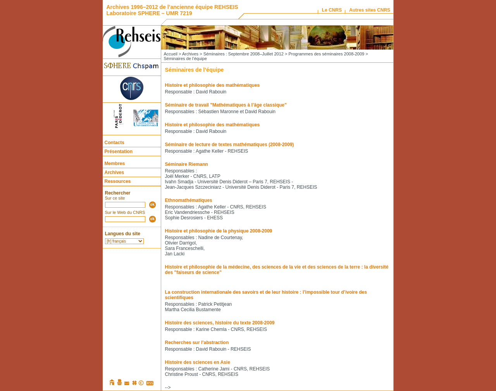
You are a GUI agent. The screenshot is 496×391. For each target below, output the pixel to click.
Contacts (114, 142)
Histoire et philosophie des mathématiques (212, 85)
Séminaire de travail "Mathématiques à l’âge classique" (226, 105)
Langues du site (122, 233)
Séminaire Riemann (186, 164)
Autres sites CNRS (369, 10)
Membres (115, 163)
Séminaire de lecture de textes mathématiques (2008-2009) (229, 144)
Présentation (119, 151)
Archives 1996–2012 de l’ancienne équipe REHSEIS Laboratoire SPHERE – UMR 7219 (172, 10)
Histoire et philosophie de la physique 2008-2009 (218, 231)
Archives (114, 172)
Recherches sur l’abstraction (197, 342)
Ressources (118, 181)
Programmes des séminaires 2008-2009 (326, 54)
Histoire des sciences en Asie (197, 362)
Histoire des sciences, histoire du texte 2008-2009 (220, 323)
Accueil (170, 54)
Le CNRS (332, 10)
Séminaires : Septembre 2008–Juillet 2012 (243, 54)
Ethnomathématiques (188, 200)
